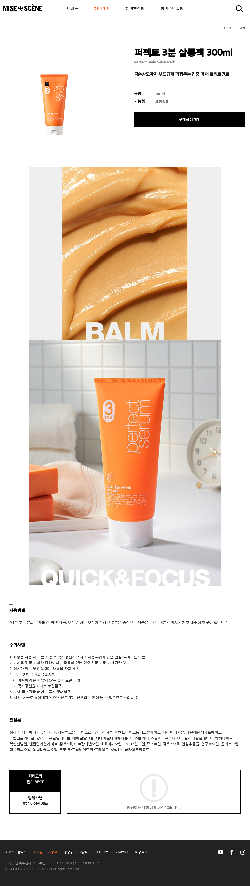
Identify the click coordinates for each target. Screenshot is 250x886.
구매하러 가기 (190, 120)
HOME (228, 28)
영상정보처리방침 (75, 852)
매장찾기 (141, 852)
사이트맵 (122, 852)
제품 (242, 28)
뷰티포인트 (101, 852)
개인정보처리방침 (45, 852)
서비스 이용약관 (15, 852)
